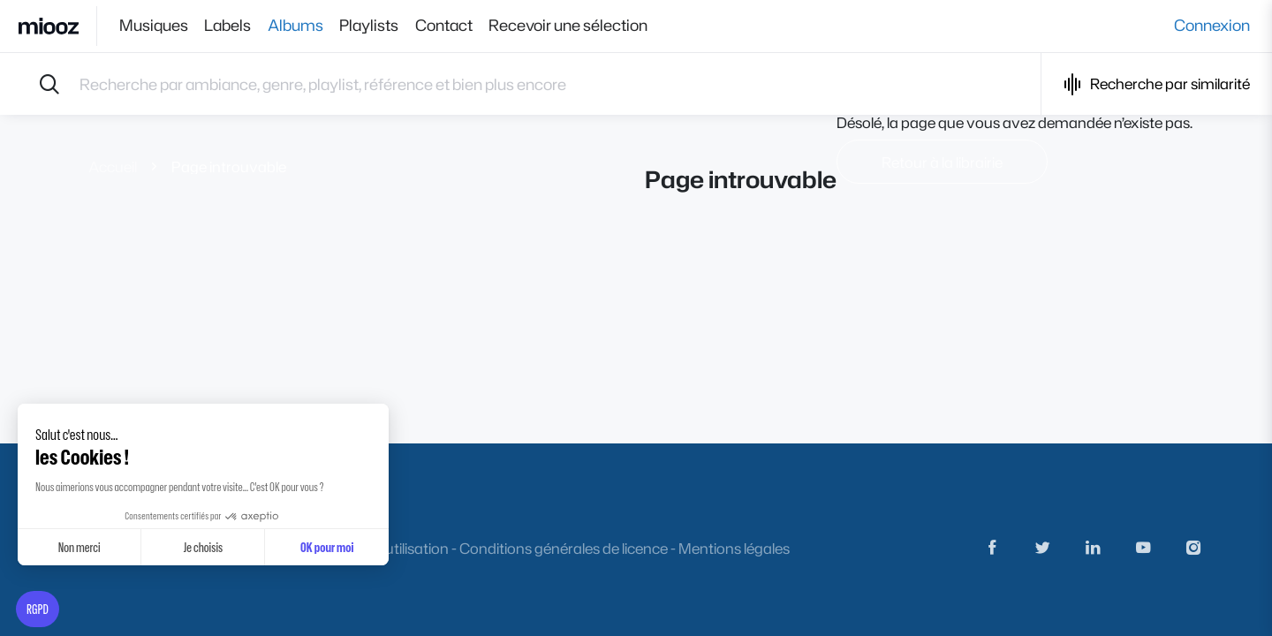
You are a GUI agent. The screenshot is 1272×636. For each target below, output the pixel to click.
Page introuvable (228, 166)
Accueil (112, 166)
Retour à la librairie (942, 162)
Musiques (153, 26)
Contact (463, 26)
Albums (305, 26)
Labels (232, 26)
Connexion (1212, 26)
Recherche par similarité (1157, 84)
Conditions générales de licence (563, 548)
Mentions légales (734, 548)
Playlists (383, 26)
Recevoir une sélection (592, 26)
